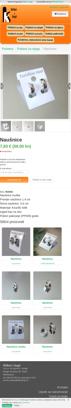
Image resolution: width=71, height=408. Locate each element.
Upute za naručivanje (53, 392)
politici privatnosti (23, 402)
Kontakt (62, 387)
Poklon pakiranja (54, 33)
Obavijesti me (14, 179)
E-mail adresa (6, 168)
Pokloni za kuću (34, 33)
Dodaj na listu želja (42, 179)
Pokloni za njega (34, 27)
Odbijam (17, 406)
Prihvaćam (7, 406)
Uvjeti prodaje (58, 396)
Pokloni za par (15, 33)
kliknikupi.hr (8, 375)
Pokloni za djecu (54, 27)
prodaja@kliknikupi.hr (18, 380)
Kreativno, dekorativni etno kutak (35, 40)
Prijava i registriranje (59, 7)
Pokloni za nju (15, 27)
